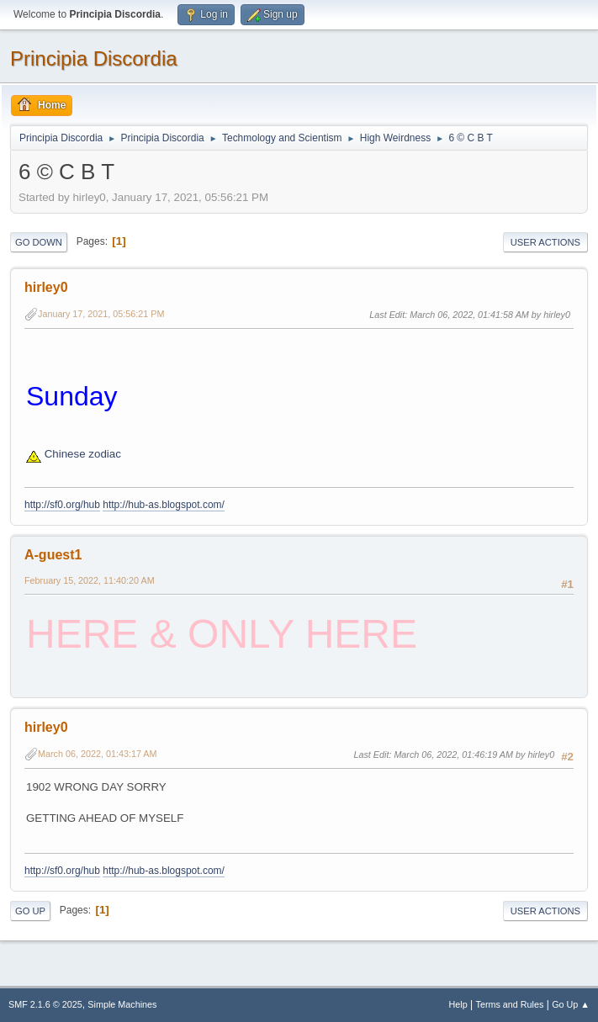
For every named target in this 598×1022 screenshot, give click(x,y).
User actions (545, 242)
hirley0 (46, 287)
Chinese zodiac (73, 453)
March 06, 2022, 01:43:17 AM (97, 754)
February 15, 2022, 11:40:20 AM (89, 580)
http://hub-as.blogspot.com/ (164, 505)
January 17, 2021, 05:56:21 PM (101, 314)
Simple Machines (121, 1004)
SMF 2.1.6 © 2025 (45, 1004)
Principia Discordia (93, 58)
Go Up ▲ (571, 1004)
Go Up (30, 911)
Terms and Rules (510, 1004)
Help (458, 1004)
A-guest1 (53, 555)
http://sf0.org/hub (62, 505)
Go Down (38, 242)
